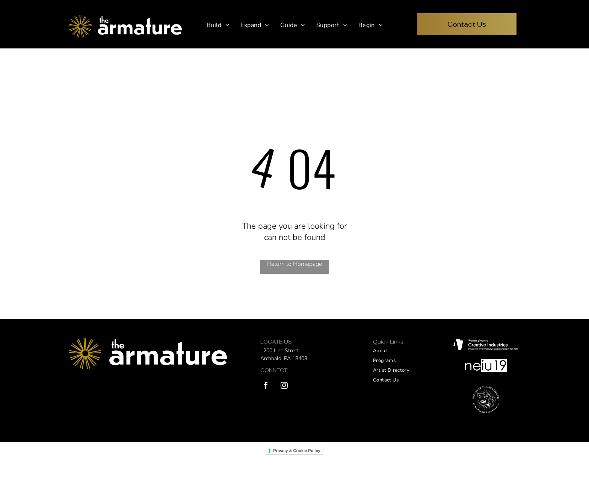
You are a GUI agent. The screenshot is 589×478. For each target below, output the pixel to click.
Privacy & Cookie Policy (296, 450)
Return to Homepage (294, 264)
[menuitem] (218, 25)
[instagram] (284, 386)
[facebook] (265, 386)
